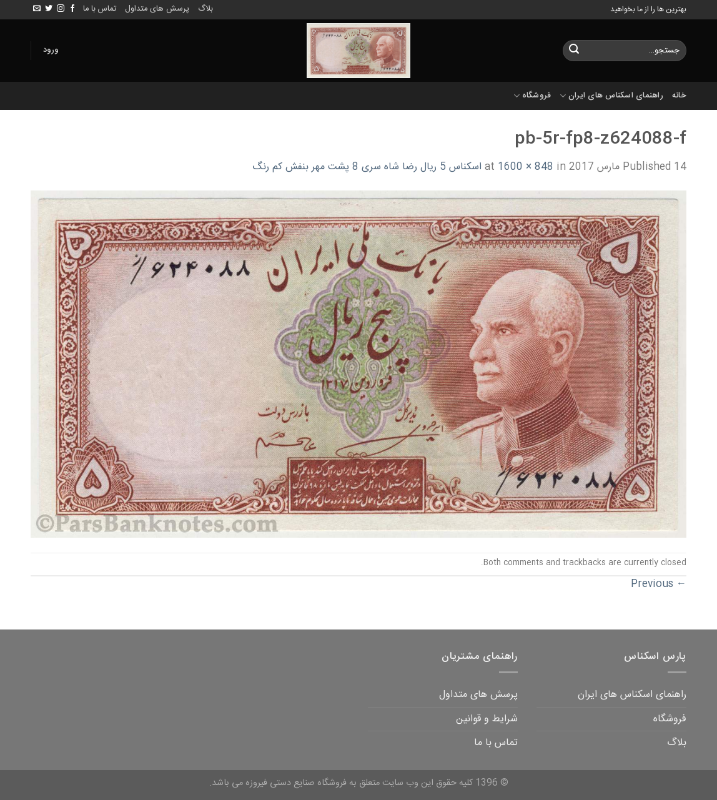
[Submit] (574, 50)
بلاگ (205, 9)
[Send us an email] (37, 8)
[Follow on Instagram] (60, 8)
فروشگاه (532, 95)
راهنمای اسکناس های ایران (611, 95)
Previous (658, 584)
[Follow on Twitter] (48, 8)
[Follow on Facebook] (72, 8)
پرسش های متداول (157, 9)
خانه (679, 95)
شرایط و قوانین (487, 719)
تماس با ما (99, 9)
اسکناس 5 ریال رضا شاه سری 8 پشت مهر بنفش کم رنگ (367, 167)
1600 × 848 (525, 167)
